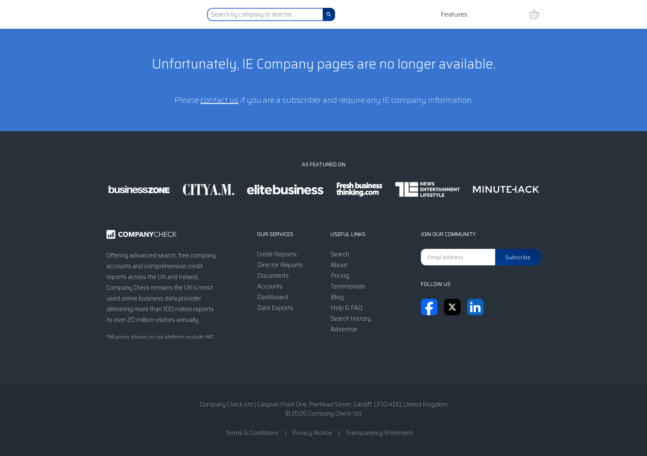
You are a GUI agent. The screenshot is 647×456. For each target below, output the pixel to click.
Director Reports (280, 265)
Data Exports (275, 308)
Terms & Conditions (252, 433)
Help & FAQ (346, 308)
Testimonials (348, 286)
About (339, 265)
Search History (351, 319)
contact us (219, 99)
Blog (337, 297)
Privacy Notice (312, 433)
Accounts (270, 286)
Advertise (344, 329)
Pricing (340, 276)
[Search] (329, 14)
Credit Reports (277, 254)
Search (340, 254)
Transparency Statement (379, 433)
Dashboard (272, 297)
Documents (273, 276)
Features (454, 14)
